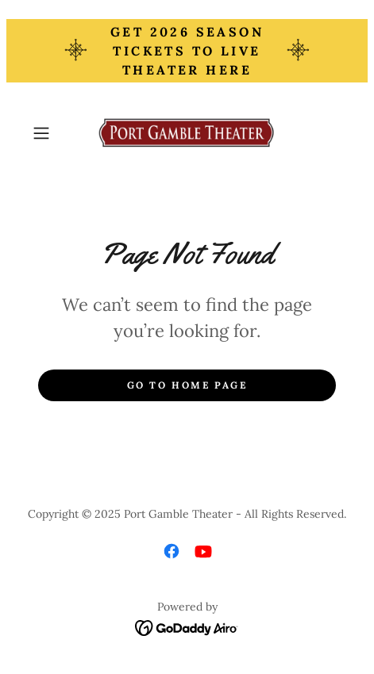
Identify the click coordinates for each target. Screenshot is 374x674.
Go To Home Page (187, 385)
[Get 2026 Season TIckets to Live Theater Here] (187, 50)
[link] (187, 133)
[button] (49, 133)
